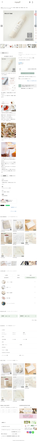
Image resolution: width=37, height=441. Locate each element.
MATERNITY (6, 277)
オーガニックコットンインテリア (7, 7)
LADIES (6, 275)
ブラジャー (14, 332)
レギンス (14, 334)
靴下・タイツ (22, 355)
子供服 (21, 344)
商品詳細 (4, 175)
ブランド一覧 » (34, 320)
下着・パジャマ (4, 344)
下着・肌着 (4, 339)
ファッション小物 (5, 355)
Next (35, 26)
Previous (2, 26)
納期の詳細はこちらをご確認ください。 (27, 88)
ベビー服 (14, 339)
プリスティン (21, 52)
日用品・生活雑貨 (15, 7)
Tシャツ (24, 334)
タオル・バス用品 (5, 350)
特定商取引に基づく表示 (16, 436)
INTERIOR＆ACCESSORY (31, 277)
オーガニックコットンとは (16, 429)
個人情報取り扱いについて (16, 431)
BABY (18, 275)
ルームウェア (4, 334)
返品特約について (14, 207)
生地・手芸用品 (21, 7)
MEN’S (18, 277)
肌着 (24, 332)
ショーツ (3, 332)
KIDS (31, 275)
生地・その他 (25, 7)
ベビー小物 (25, 339)
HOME (2, 7)
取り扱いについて (12, 175)
